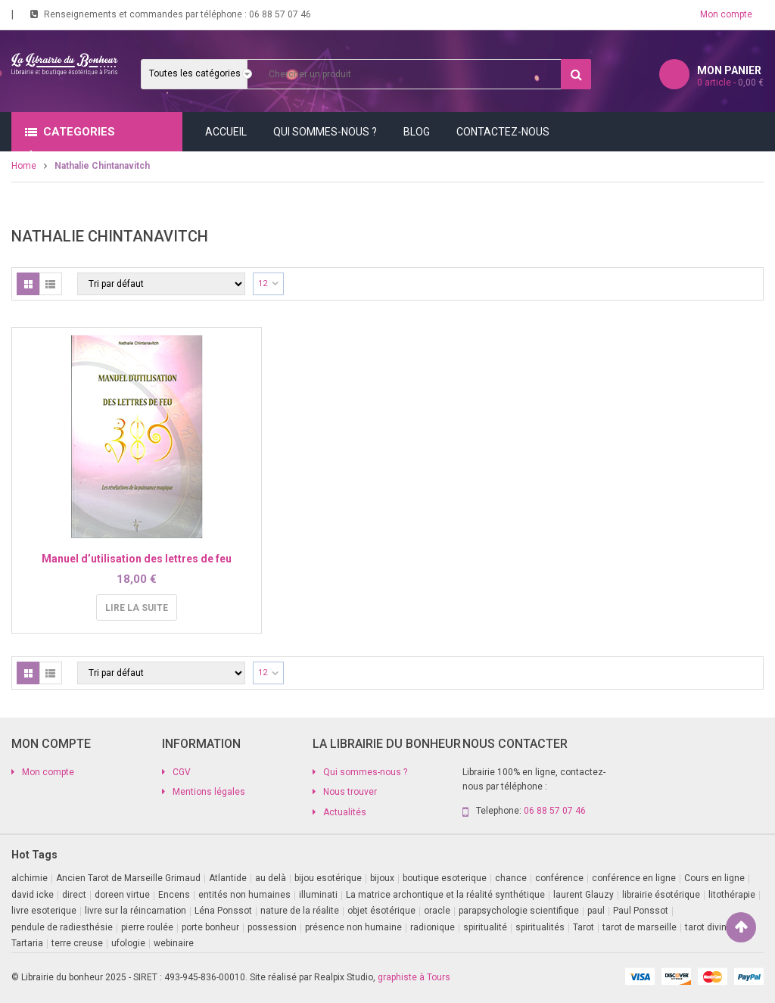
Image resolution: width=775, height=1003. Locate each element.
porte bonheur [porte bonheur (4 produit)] (210, 927)
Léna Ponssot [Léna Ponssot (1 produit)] (223, 910)
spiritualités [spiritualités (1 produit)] (540, 927)
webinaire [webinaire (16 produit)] (174, 943)
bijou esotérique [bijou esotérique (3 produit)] (328, 878)
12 (262, 283)
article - (730, 82)
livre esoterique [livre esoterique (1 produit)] (43, 910)
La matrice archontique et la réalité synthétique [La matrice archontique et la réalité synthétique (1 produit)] (445, 894)
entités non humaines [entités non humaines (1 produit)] (244, 894)
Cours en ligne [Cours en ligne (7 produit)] (714, 878)
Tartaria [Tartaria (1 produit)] (27, 943)
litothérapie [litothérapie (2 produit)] (731, 894)
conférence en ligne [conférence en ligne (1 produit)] (634, 878)
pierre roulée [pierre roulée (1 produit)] (147, 927)
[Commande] (161, 284)
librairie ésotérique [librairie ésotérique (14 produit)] (661, 894)
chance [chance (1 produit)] (511, 878)
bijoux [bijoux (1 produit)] (382, 878)
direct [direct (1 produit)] (74, 894)
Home (23, 165)
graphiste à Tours (414, 977)
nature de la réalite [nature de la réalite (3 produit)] (299, 910)
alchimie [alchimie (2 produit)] (29, 878)
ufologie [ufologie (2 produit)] (128, 943)
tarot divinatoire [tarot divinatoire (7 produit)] (718, 927)
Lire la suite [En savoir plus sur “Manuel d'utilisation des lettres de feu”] (136, 608)
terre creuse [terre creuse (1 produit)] (77, 943)
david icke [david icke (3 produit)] (32, 894)
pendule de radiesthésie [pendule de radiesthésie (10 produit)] (62, 927)
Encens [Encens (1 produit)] (174, 894)
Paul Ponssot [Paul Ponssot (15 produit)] (640, 910)
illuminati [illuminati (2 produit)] (318, 894)
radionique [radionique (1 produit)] (432, 927)
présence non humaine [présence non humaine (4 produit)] (353, 927)
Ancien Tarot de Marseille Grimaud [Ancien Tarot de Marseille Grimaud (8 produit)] (128, 878)
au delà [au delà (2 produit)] (270, 878)
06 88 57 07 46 (280, 14)
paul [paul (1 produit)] (596, 910)
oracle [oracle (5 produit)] (437, 910)
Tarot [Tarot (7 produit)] (583, 927)
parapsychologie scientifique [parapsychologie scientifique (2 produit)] (519, 910)
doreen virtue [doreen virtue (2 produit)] (122, 894)
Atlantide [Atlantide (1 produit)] (228, 878)
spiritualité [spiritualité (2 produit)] (485, 927)
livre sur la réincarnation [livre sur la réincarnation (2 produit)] (135, 910)
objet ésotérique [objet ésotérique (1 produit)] (381, 910)
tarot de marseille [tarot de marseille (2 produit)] (639, 927)
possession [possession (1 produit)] (272, 927)
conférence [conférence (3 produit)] (559, 878)
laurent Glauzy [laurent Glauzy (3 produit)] (583, 894)
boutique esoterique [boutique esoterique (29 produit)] (445, 878)
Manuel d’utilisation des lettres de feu (137, 559)
